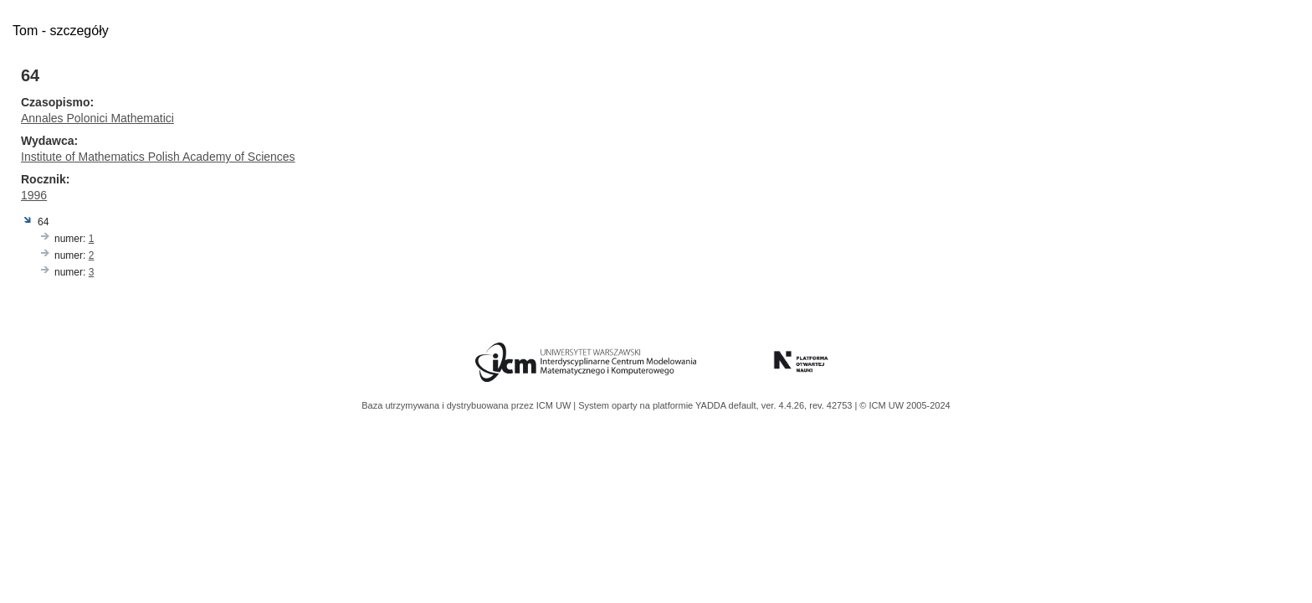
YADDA (712, 405)
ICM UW (555, 405)
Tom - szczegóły (61, 30)
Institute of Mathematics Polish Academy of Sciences (158, 156)
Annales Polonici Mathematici (97, 118)
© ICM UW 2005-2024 (904, 405)
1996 (34, 195)
